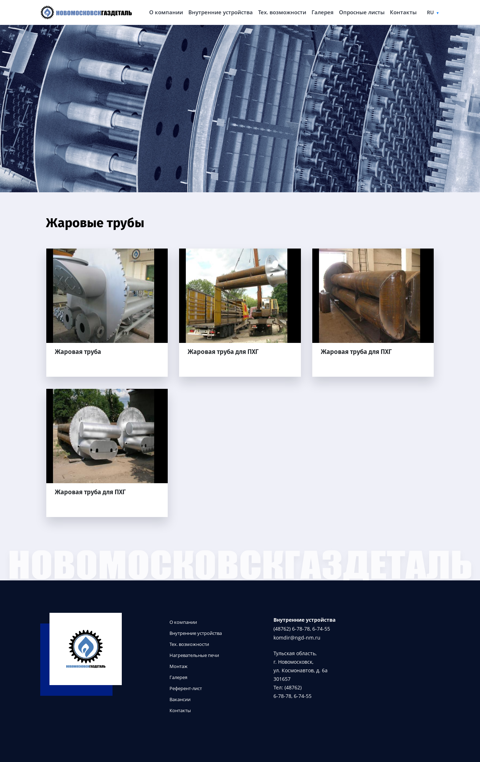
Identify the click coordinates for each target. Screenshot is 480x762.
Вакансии (180, 699)
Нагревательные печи (194, 655)
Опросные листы (362, 12)
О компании (166, 12)
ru (430, 12)
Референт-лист (185, 688)
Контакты (403, 12)
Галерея (323, 12)
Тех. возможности (282, 12)
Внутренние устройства (220, 12)
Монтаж (178, 666)
